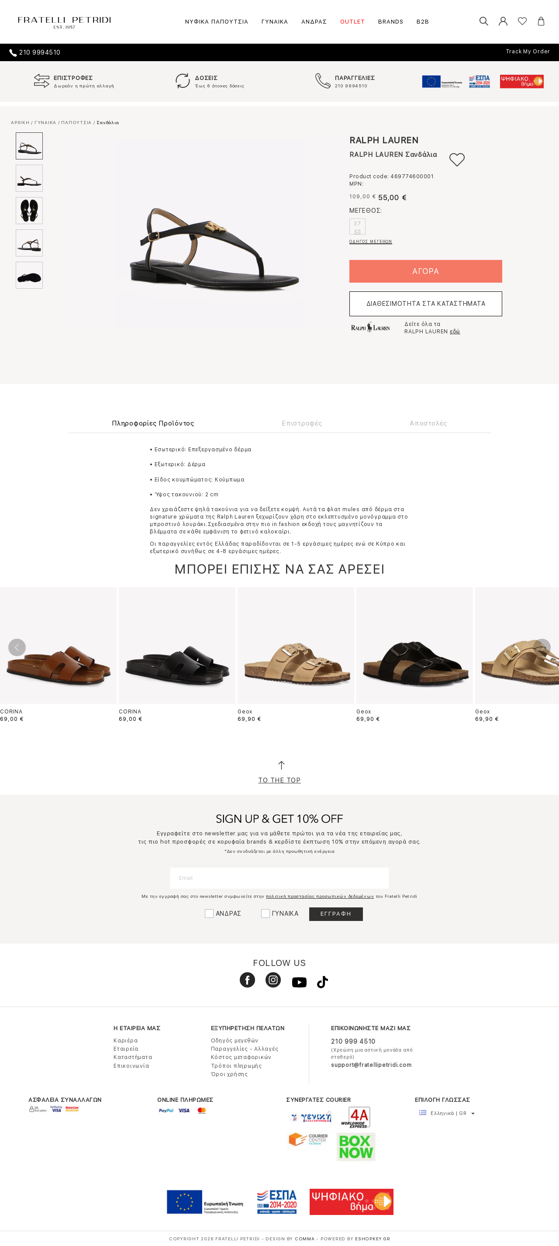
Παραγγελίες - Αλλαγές (245, 1049)
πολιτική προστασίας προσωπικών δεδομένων (320, 896)
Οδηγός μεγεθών (235, 1041)
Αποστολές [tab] (428, 423)
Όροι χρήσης (229, 1074)
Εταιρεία (126, 1049)
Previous (17, 647)
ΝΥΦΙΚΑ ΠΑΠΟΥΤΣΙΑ (216, 21)
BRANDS (391, 21)
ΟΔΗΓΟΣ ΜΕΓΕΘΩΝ (370, 241)
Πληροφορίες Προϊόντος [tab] (153, 423)
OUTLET (352, 21)
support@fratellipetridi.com (371, 1065)
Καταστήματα (133, 1057)
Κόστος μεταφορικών (241, 1057)
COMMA (306, 1238)
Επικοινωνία (131, 1066)
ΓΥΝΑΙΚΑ (275, 21)
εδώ (455, 332)
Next (542, 647)
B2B (423, 21)
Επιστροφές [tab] (302, 423)
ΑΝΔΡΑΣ (314, 21)
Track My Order (528, 51)
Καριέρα (126, 1041)
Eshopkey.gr (372, 1238)
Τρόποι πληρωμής (236, 1066)
